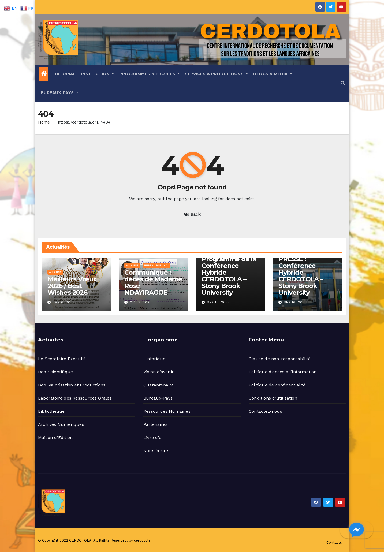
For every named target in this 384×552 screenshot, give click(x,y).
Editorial (64, 74)
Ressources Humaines (167, 411)
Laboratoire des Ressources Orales (75, 398)
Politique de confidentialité (277, 384)
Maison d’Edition (55, 437)
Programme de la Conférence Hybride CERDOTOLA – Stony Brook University (229, 275)
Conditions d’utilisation (273, 398)
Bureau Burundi (156, 265)
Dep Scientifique (55, 371)
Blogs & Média (272, 74)
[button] (343, 83)
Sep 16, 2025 (218, 302)
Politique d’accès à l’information (283, 371)
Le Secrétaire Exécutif (61, 358)
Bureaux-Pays (59, 92)
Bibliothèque (51, 411)
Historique (154, 358)
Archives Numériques (61, 424)
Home (44, 122)
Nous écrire (155, 450)
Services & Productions (216, 74)
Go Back (192, 214)
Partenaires (155, 424)
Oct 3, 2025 (141, 302)
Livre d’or (153, 437)
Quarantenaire (158, 384)
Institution (97, 74)
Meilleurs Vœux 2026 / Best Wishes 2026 (71, 285)
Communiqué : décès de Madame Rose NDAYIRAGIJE (153, 282)
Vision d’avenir (158, 371)
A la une (55, 272)
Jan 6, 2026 (64, 302)
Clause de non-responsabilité (280, 358)
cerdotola (142, 540)
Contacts (334, 542)
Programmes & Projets (149, 74)
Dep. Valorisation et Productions (71, 384)
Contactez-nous (265, 411)
